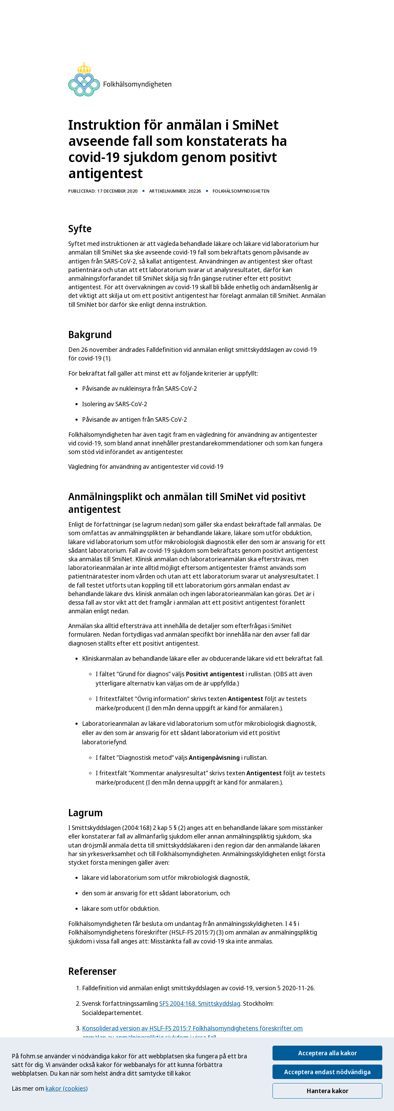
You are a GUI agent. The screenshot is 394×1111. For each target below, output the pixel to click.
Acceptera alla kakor (327, 1053)
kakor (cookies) (67, 1088)
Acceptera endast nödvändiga (327, 1072)
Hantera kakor (327, 1091)
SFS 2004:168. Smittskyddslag (199, 1003)
